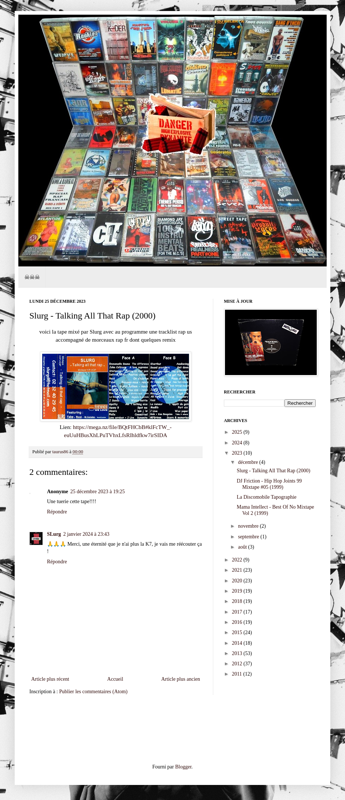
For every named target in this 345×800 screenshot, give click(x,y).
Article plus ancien (180, 679)
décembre (248, 462)
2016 (238, 622)
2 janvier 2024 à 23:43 (86, 534)
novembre (248, 526)
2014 (238, 643)
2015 (238, 632)
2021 (238, 570)
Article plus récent (50, 679)
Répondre (57, 511)
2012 (238, 663)
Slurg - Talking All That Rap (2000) (273, 470)
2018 (238, 601)
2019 (238, 591)
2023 (238, 453)
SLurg (54, 534)
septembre (249, 536)
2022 (238, 560)
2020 (238, 580)
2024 (238, 443)
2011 (237, 674)
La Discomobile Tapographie (267, 497)
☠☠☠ (32, 277)
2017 (238, 612)
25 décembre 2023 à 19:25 (97, 491)
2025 (238, 432)
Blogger (183, 767)
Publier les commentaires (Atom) (93, 691)
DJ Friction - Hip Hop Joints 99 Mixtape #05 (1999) (269, 484)
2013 (238, 653)
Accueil (115, 679)
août (243, 547)
